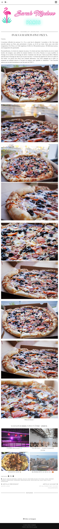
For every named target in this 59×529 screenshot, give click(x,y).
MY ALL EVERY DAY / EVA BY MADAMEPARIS (44, 486)
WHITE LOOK (10, 485)
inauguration (35, 480)
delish (25, 479)
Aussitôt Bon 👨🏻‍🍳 (14, 472)
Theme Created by (29, 527)
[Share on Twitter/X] (11, 476)
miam (41, 480)
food (46, 479)
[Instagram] (2, 2)
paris (45, 480)
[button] (56, 2)
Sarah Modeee (31, 525)
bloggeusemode (12, 479)
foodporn (17, 480)
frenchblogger (25, 480)
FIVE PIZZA (41, 479)
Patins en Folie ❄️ (14, 448)
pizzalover (4, 481)
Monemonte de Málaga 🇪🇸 (43, 472)
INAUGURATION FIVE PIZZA (29, 35)
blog (4, 479)
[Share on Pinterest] (13, 476)
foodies (3, 480)
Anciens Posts (35, 31)
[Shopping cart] (6, 2)
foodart (51, 479)
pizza (49, 480)
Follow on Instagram (29, 519)
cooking (19, 479)
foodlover (9, 480)
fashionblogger (33, 479)
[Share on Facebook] (8, 476)
